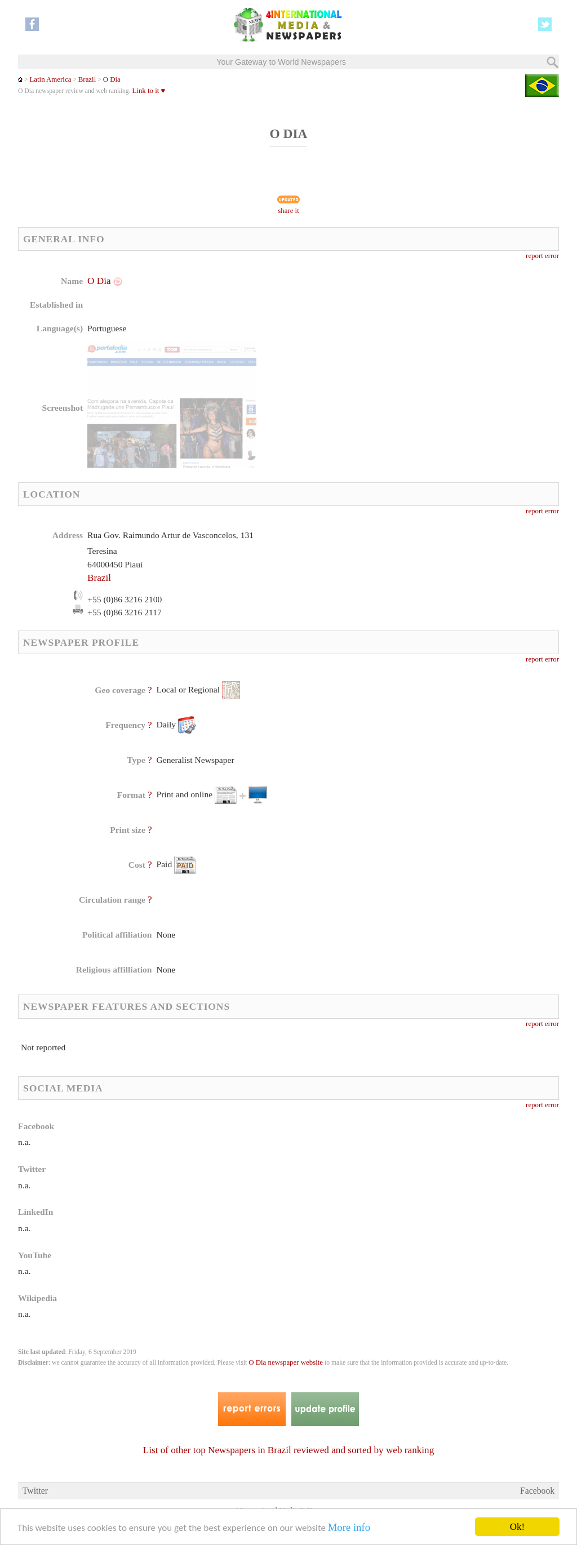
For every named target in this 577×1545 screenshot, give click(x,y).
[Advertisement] (379, 346)
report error (542, 256)
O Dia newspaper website (285, 1362)
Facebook (537, 1490)
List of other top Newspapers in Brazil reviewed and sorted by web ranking (288, 1450)
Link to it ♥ (149, 91)
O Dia (112, 79)
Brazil (87, 79)
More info (349, 1528)
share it (288, 211)
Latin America (50, 79)
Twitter (35, 1490)
